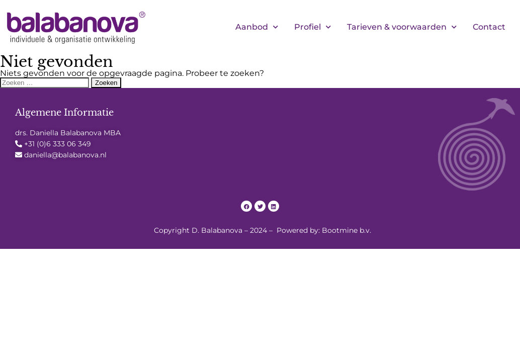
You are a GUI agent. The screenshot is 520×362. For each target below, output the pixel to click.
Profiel (312, 27)
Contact (489, 27)
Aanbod (256, 27)
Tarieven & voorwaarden (402, 27)
